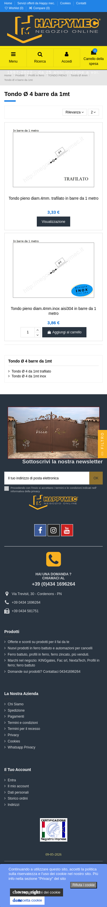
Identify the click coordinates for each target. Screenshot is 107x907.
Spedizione (16, 710)
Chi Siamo (15, 704)
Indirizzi (13, 805)
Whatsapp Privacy (21, 747)
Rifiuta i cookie (83, 885)
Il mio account (18, 786)
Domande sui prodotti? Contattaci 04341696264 (44, 672)
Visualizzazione (53, 222)
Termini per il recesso (24, 729)
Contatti (81, 3)
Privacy (13, 735)
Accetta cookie (27, 900)
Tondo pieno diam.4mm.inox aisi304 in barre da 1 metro (53, 311)
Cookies (66, 3)
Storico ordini (18, 798)
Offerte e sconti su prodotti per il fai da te (38, 642)
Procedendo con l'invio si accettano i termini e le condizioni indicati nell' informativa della (54, 489)
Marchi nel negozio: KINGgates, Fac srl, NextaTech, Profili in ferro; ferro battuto (53, 662)
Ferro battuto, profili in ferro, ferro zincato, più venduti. (48, 654)
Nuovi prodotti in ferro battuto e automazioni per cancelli (50, 648)
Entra (12, 780)
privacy (35, 491)
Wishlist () (14, 8)
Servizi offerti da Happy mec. (36, 3)
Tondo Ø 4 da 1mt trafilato (31, 371)
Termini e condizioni (23, 723)
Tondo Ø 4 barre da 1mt (30, 361)
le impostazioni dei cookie (36, 892)
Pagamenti (16, 716)
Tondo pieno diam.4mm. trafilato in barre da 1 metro (53, 198)
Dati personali (18, 792)
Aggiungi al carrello (64, 332)
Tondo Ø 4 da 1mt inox (29, 376)
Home (8, 3)
